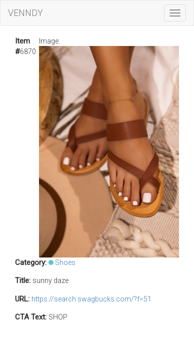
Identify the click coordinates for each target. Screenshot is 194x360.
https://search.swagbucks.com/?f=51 (92, 299)
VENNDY (25, 13)
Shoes (65, 262)
